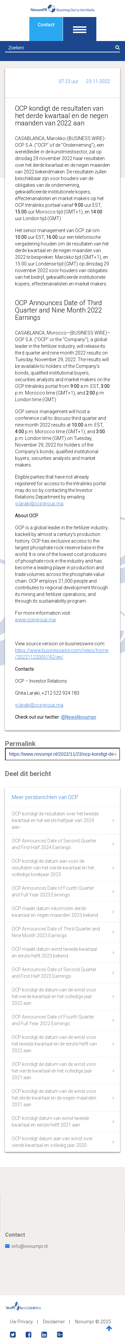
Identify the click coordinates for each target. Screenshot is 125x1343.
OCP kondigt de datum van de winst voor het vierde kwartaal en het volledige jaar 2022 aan (54, 996)
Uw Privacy (21, 1321)
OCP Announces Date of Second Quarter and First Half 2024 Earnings (54, 844)
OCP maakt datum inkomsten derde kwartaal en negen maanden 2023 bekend (55, 912)
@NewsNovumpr (78, 717)
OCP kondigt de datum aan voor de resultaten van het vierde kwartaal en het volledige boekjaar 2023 (53, 867)
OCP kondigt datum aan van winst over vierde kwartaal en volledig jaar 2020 (52, 1142)
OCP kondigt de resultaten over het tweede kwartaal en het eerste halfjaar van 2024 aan (55, 820)
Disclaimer (54, 1321)
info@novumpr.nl (26, 1246)
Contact (46, 24)
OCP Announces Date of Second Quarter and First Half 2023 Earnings (54, 973)
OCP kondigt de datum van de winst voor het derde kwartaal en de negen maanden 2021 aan (54, 1098)
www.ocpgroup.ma (35, 619)
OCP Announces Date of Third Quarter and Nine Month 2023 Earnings (56, 932)
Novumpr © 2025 (93, 1321)
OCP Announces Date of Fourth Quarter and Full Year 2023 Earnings (53, 891)
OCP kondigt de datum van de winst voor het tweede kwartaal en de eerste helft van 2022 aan (54, 1044)
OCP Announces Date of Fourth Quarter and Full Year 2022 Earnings (53, 1020)
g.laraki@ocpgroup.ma (39, 503)
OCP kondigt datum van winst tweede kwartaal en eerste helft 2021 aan (50, 1122)
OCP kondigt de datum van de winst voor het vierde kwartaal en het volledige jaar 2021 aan (54, 1071)
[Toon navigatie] (79, 29)
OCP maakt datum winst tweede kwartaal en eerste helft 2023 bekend (54, 952)
